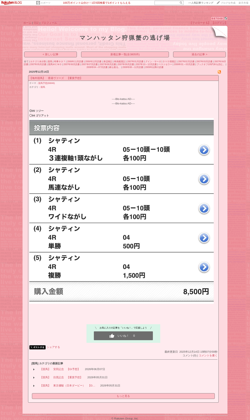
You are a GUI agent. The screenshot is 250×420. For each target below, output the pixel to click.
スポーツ (45, 2)
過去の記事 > (199, 54)
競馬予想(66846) (46, 83)
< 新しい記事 (50, 54)
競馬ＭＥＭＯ (55, 64)
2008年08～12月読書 (132, 67)
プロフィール (49, 22)
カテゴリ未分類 (38, 61)
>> (200, 2)
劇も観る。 (114, 67)
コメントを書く (208, 355)
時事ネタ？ (59, 61)
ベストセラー (165, 64)
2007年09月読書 (126, 64)
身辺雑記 (107, 61)
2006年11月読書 (75, 61)
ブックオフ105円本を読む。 (211, 64)
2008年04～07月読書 (96, 67)
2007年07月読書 (90, 64)
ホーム (27, 22)
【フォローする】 (200, 22)
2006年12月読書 (93, 61)
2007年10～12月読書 (146, 64)
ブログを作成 (228, 2)
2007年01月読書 (135, 61)
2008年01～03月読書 (184, 64)
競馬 (50, 61)
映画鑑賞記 (119, 61)
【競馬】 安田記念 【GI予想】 (60, 369)
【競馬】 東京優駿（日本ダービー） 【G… (67, 385)
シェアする (53, 347)
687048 (217, 18)
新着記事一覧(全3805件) (125, 54)
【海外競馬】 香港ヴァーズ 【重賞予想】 (56, 78)
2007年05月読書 (38, 64)
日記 (36, 22)
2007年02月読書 (186, 61)
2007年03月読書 (204, 61)
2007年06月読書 (72, 64)
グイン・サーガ (153, 61)
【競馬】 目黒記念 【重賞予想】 (61, 377)
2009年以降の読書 (154, 67)
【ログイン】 (219, 22)
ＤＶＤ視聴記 (169, 61)
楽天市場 (243, 2)
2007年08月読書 (108, 64)
